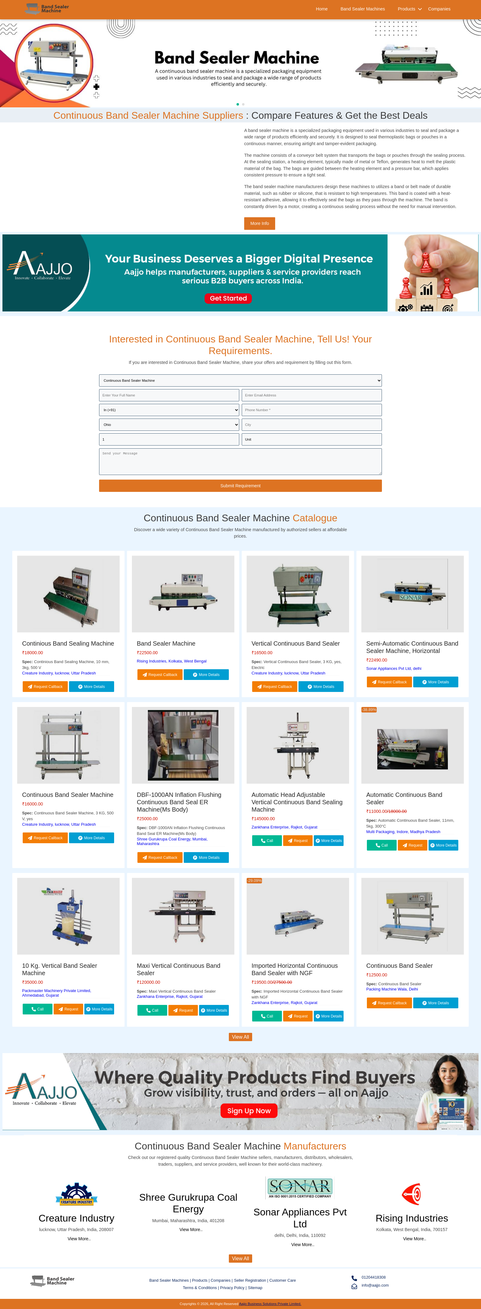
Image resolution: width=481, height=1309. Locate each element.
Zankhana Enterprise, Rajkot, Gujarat (284, 827)
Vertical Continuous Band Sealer (296, 643)
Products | (201, 1280)
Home (322, 8)
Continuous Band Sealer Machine (68, 794)
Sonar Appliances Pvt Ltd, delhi (393, 668)
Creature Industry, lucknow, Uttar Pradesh (59, 673)
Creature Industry (76, 1218)
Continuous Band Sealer (399, 965)
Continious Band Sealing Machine (68, 643)
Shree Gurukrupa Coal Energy (188, 1203)
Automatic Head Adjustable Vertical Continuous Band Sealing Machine (297, 802)
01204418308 (369, 1278)
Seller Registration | (251, 1280)
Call (267, 841)
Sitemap (255, 1287)
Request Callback (45, 687)
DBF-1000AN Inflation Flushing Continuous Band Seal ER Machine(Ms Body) (179, 802)
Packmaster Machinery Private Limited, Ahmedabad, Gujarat (56, 993)
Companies (439, 8)
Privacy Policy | (233, 1287)
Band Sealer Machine (166, 643)
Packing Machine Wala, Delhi (392, 989)
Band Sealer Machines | (170, 1280)
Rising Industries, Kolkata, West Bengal (171, 661)
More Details (91, 687)
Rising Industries (411, 1218)
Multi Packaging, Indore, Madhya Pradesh (403, 831)
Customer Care (282, 1280)
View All (240, 1037)
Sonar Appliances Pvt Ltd (300, 1218)
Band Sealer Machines (363, 8)
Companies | (222, 1280)
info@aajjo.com (370, 1286)
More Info (259, 223)
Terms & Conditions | (201, 1287)
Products (406, 8)
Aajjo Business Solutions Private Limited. (270, 1304)
